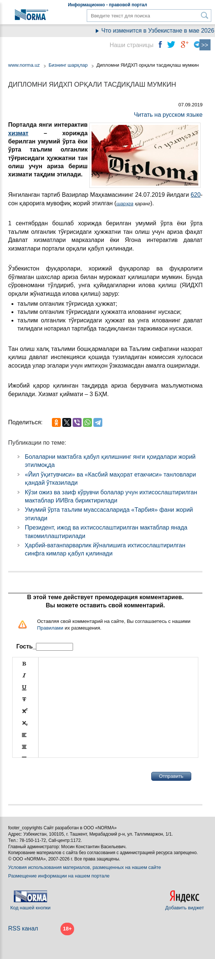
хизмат (18, 133)
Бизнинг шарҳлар (68, 65)
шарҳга (124, 203)
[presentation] (68, 776)
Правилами (50, 628)
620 (196, 195)
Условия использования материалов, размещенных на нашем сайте (84, 867)
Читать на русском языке (168, 115)
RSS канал (23, 928)
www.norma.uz (24, 65)
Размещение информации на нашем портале (59, 876)
